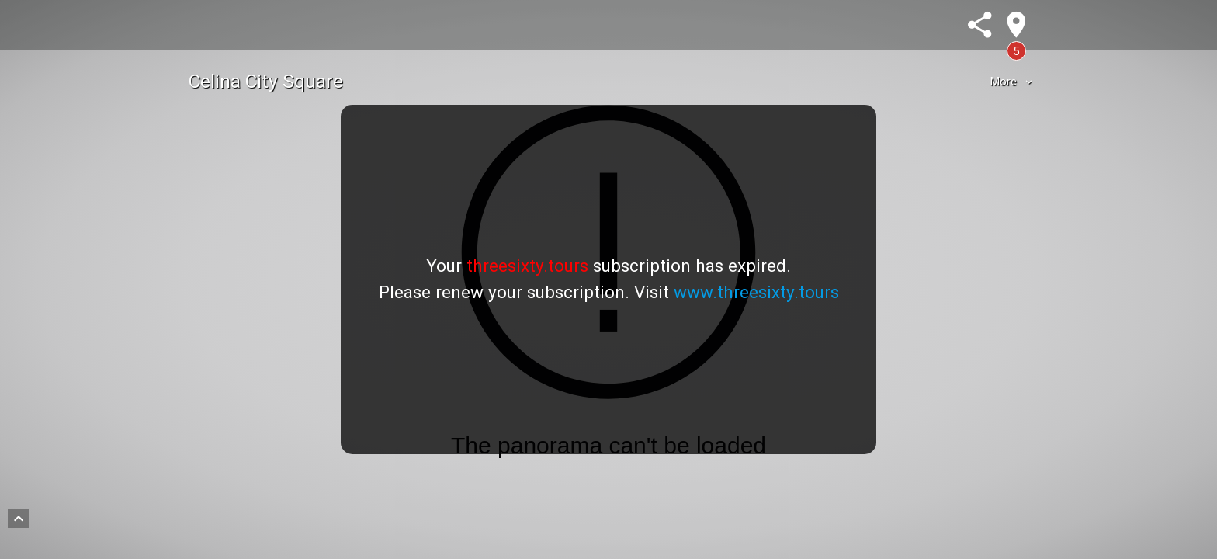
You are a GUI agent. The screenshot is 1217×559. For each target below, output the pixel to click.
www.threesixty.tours (756, 292)
